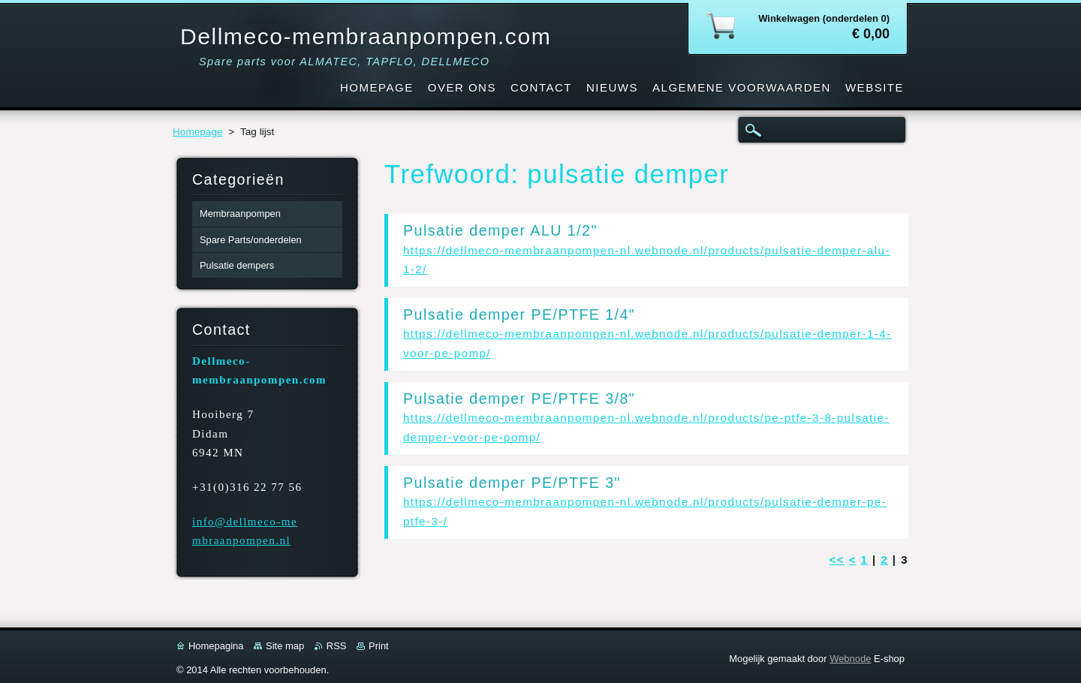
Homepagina (215, 645)
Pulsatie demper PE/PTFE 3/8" (519, 398)
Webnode (850, 658)
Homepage (198, 131)
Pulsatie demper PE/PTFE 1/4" (519, 314)
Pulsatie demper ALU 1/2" (500, 230)
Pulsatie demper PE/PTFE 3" (512, 482)
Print (379, 645)
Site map (285, 645)
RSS (337, 645)
